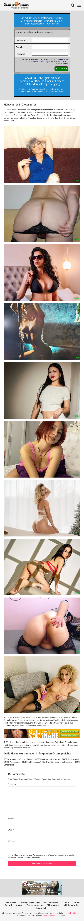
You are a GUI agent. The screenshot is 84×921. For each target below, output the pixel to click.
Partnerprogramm (35, 905)
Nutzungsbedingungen (30, 902)
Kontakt (19, 905)
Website (11, 841)
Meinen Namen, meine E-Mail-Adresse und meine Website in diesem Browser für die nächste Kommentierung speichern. (41, 856)
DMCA (66, 902)
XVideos (52, 916)
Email (11, 830)
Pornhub (68, 913)
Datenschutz (10, 902)
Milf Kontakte (53, 905)
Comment (12, 784)
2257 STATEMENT (52, 902)
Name (11, 819)
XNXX (45, 916)
